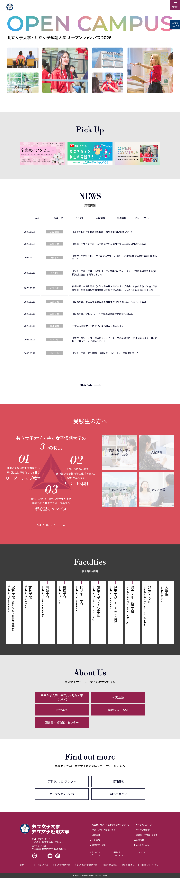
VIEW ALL (85, 384)
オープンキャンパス (62, 794)
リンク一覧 (141, 852)
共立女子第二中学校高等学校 (86, 865)
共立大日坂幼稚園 (110, 865)
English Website (141, 845)
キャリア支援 (156, 490)
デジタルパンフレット (62, 781)
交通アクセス (95, 855)
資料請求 (118, 781)
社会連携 (62, 710)
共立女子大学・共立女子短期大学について (62, 697)
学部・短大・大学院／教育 (103, 830)
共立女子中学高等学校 (61, 865)
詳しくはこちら (47, 525)
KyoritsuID (121, 6)
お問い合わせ (95, 852)
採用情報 (116, 852)
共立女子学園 (43, 865)
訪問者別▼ (139, 6)
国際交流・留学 (118, 710)
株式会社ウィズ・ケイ (149, 865)
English (157, 6)
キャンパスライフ (119, 490)
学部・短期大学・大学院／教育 (119, 452)
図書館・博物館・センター (62, 722)
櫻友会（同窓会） (129, 865)
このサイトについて (121, 855)
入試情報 (156, 452)
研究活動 (118, 697)
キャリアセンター (144, 830)
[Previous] (14, 153)
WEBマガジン (118, 794)
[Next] (166, 153)
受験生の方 (103, 6)
